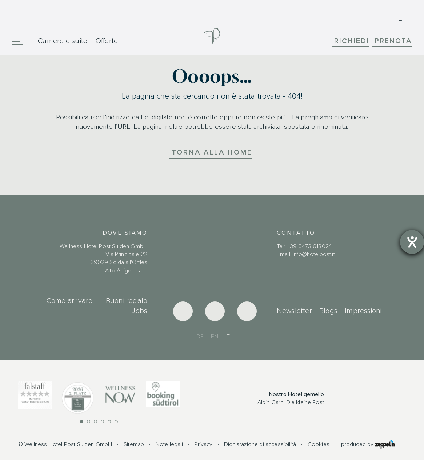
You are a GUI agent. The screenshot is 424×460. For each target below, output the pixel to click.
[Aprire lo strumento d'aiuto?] (412, 242)
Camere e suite (62, 40)
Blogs (328, 311)
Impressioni (363, 311)
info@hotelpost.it (314, 254)
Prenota (393, 41)
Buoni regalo (126, 300)
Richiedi (351, 41)
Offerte (107, 40)
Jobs (139, 311)
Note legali (169, 444)
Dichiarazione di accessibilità (260, 444)
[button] (81, 421)
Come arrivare (70, 300)
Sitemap (134, 444)
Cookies (318, 444)
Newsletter (294, 311)
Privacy (203, 444)
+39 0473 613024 (309, 246)
